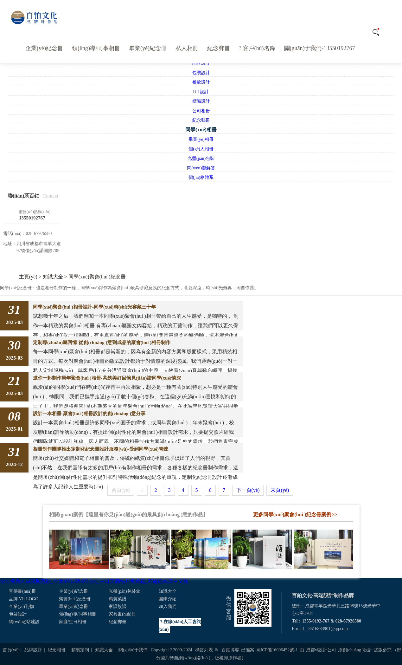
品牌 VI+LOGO (23, 599)
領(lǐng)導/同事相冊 (96, 48)
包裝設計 (201, 72)
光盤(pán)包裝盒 (124, 591)
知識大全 (53, 276)
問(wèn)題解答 (201, 168)
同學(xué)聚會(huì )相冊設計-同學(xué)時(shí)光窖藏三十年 (94, 307)
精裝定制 (80, 650)
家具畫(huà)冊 (122, 614)
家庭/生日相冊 (73, 621)
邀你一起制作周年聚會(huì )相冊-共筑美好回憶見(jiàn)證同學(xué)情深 (107, 378)
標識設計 (201, 101)
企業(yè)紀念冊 (44, 48)
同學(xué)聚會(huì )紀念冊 (97, 276)
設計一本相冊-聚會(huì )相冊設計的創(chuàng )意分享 (89, 413)
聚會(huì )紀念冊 (75, 599)
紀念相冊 (57, 650)
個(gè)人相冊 (201, 149)
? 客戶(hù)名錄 (257, 48)
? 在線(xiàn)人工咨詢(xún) (180, 625)
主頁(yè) (28, 276)
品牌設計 (33, 650)
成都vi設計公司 (321, 650)
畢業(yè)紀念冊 (148, 48)
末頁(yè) (280, 490)
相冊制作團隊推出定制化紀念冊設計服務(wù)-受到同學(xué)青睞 (100, 449)
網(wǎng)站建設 (24, 621)
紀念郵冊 (218, 48)
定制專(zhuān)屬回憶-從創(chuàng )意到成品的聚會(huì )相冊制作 (101, 342)
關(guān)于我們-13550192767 (319, 48)
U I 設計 (201, 91)
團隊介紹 (167, 599)
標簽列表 (204, 650)
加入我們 (167, 606)
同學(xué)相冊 (201, 129)
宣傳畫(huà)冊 (22, 591)
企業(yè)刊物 (21, 606)
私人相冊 (186, 48)
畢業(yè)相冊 (201, 139)
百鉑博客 (230, 650)
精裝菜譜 (117, 599)
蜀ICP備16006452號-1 (277, 650)
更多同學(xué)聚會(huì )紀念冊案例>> (295, 514)
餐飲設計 (201, 82)
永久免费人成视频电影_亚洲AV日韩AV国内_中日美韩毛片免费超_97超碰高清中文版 (94, 581)
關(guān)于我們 (133, 650)
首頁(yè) (11, 650)
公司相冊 (201, 110)
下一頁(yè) (248, 490)
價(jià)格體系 (201, 177)
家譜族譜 (117, 606)
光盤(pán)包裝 (201, 158)
